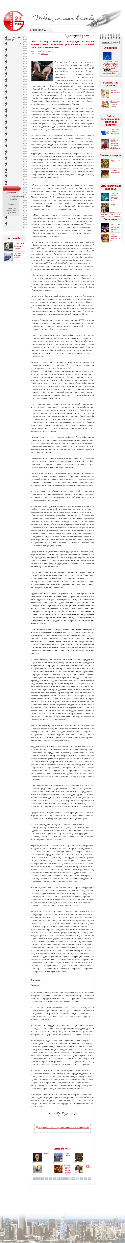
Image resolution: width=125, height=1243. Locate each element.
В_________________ (13, 56)
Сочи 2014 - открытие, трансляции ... (115, 132)
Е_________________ (13, 74)
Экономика (11, 193)
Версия (44, 53)
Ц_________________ (13, 170)
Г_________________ (13, 62)
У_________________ (13, 152)
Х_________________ (13, 164)
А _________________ (13, 44)
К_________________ (13, 98)
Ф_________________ (13, 158)
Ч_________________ (13, 176)
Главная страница (13, 38)
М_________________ (13, 110)
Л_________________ (13, 104)
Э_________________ (13, 189)
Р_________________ (13, 134)
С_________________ (13, 140)
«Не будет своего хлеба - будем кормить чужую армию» (67, 1170)
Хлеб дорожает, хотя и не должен (115, 237)
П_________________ (13, 128)
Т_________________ (13, 146)
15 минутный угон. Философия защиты (19, 245)
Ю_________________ (13, 218)
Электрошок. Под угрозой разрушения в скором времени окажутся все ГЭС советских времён (110, 64)
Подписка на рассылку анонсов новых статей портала (62, 1127)
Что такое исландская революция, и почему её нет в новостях (110, 228)
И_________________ (13, 92)
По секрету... (12, 203)
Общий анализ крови (115, 91)
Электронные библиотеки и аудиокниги (13, 211)
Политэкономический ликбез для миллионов (13, 197)
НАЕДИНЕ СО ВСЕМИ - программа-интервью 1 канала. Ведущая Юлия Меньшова (110, 144)
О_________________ (13, 122)
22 (81, 1179)
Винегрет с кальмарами (115, 171)
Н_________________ (13, 116)
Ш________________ (13, 182)
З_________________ (13, 86)
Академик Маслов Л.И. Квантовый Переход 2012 (115, 197)
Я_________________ (13, 224)
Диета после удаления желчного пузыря (115, 103)
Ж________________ (13, 80)
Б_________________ (13, 50)
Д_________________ (13, 68)
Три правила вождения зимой (19, 255)
